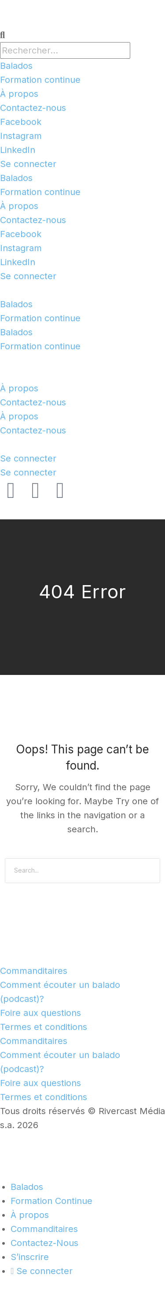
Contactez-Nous (44, 1243)
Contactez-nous (33, 108)
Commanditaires (33, 971)
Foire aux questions (40, 1013)
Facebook (20, 122)
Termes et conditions (43, 1027)
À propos (19, 94)
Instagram (21, 136)
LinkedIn (17, 150)
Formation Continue (51, 1201)
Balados (16, 65)
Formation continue (40, 80)
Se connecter (28, 164)
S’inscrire (30, 1257)
